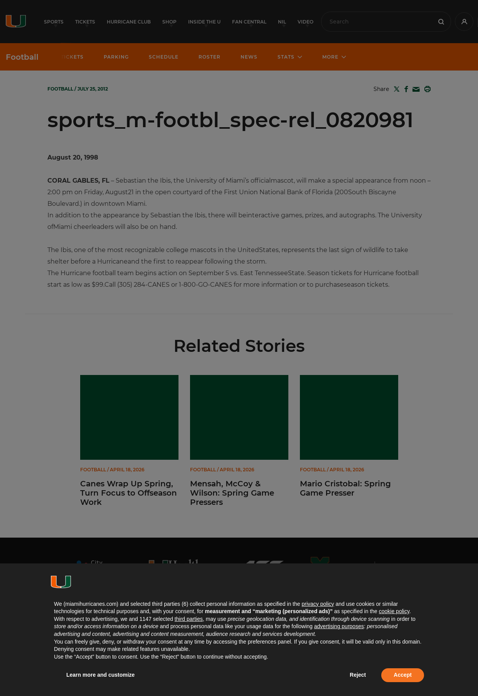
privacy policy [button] (317, 604)
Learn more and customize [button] (100, 675)
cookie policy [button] (394, 611)
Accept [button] (403, 675)
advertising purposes (339, 626)
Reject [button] (358, 675)
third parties (189, 619)
